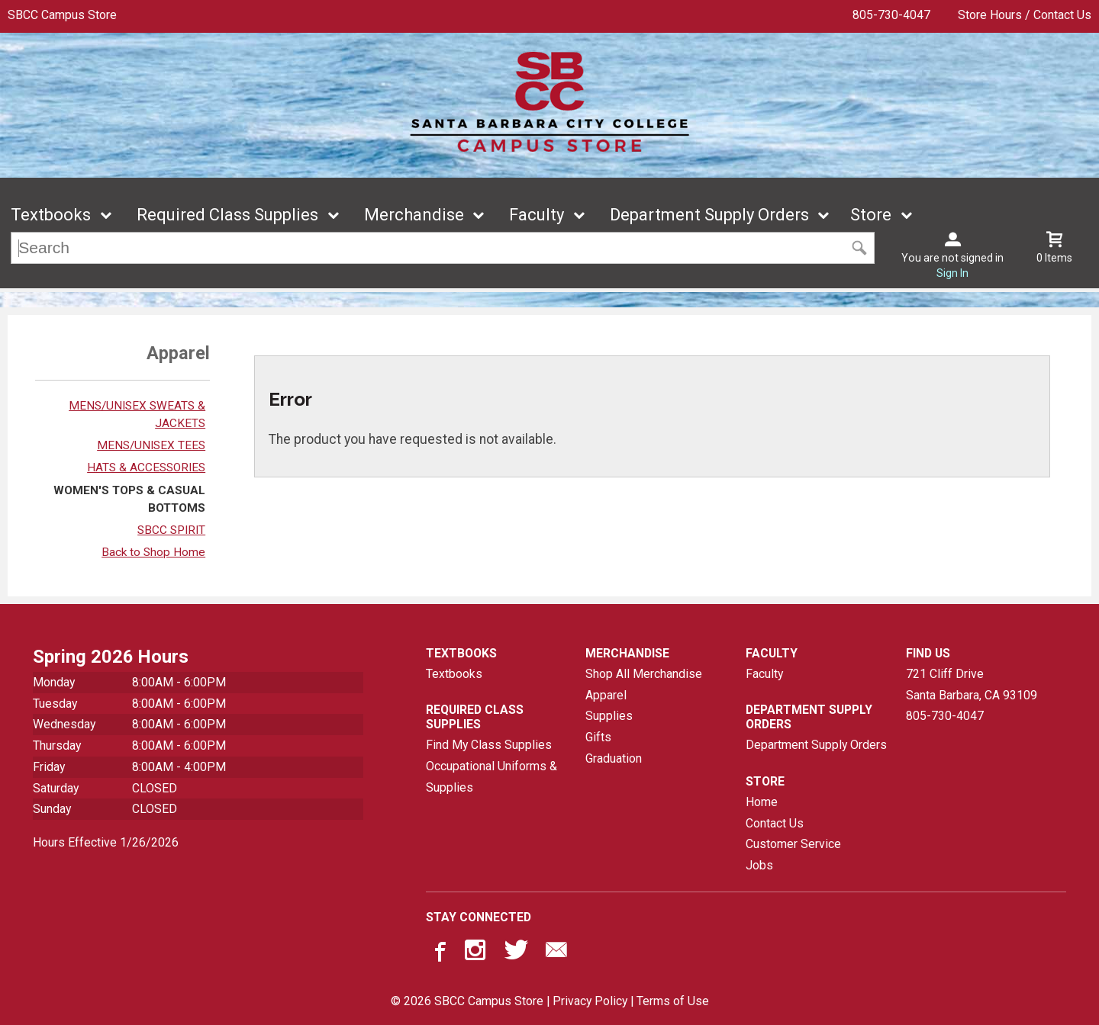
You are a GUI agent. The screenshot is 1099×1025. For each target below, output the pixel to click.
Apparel (606, 695)
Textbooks (51, 214)
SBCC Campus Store (62, 15)
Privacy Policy (590, 1001)
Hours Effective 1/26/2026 (106, 842)
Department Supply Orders (709, 214)
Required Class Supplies (227, 214)
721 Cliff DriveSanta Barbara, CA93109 (971, 684)
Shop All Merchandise (643, 674)
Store (870, 214)
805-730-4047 (891, 15)
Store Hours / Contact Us (1024, 15)
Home (762, 802)
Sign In (952, 273)
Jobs (759, 865)
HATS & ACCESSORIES (146, 467)
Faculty (536, 214)
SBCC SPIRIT (171, 530)
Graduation (613, 758)
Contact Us (775, 823)
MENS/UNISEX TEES (151, 445)
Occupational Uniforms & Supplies (491, 777)
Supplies (609, 716)
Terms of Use (673, 1001)
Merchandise (414, 214)
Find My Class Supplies (489, 744)
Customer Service (793, 844)
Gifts (598, 737)
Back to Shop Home (153, 552)
